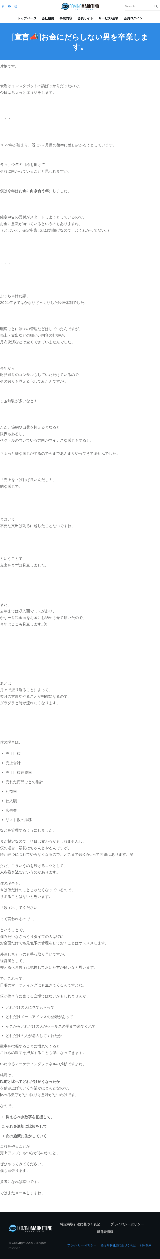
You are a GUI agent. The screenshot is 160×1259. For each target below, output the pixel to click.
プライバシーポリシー (81, 1245)
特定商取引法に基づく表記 (118, 1245)
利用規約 (145, 1245)
